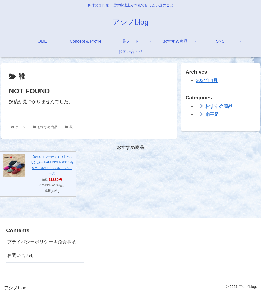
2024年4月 (207, 80)
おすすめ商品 (219, 106)
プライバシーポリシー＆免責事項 (41, 241)
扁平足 (212, 114)
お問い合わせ (21, 255)
